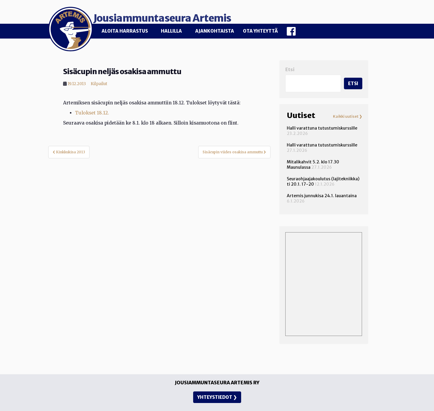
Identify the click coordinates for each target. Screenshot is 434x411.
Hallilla (171, 31)
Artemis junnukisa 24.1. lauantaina (322, 193)
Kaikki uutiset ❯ (347, 114)
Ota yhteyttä (260, 31)
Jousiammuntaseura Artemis (185, 15)
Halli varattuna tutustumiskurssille (322, 125)
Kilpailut (99, 81)
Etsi (289, 67)
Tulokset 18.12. (92, 110)
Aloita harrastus (125, 31)
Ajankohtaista (214, 31)
